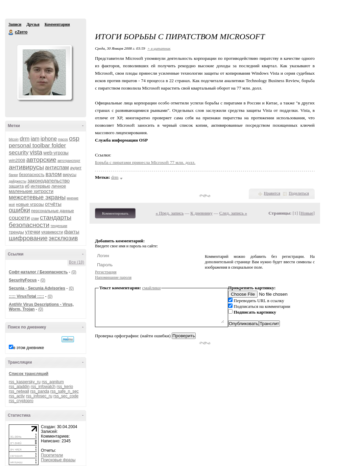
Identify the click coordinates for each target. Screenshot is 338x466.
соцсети (19, 218)
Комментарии (57, 24)
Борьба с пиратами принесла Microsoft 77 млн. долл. (145, 162)
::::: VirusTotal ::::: (26, 296)
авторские (41, 159)
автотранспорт (68, 161)
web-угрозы (55, 152)
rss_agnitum (53, 381)
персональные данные (52, 211)
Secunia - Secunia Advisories (37, 288)
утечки (32, 232)
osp (74, 138)
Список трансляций (28, 373)
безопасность (31, 174)
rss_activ (17, 396)
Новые (306, 213)
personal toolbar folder (37, 145)
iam (35, 139)
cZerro (11, 32)
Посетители (52, 455)
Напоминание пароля (113, 277)
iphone (49, 139)
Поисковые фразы (58, 460)
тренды (16, 232)
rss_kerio (64, 386)
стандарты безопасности (40, 221)
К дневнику (201, 213)
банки (13, 175)
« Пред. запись (170, 213)
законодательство (48, 180)
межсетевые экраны (37, 197)
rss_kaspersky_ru (25, 381)
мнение (73, 198)
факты (71, 232)
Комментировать (115, 213)
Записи (14, 24)
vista (36, 152)
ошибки (19, 210)
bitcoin (14, 139)
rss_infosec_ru (39, 396)
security (19, 152)
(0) (73, 272)
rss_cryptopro (21, 400)
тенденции (58, 226)
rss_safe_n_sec (64, 391)
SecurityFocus (23, 280)
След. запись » (233, 213)
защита (16, 186)
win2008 (17, 160)
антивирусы (26, 167)
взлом (54, 174)
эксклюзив (63, 238)
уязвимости (52, 232)
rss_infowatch (43, 386)
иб (27, 186)
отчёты (53, 204)
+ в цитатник (158, 48)
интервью (40, 186)
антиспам (57, 167)
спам (35, 218)
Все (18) (76, 262)
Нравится (272, 193)
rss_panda (39, 391)
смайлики (151, 287)
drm (24, 139)
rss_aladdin (19, 386)
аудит (75, 167)
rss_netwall (19, 391)
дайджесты (17, 181)
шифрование (28, 238)
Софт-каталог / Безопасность (38, 272)
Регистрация (106, 272)
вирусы (69, 174)
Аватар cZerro (44, 72)
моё (12, 204)
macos (63, 139)
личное (58, 186)
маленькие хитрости (31, 191)
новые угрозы (30, 204)
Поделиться (299, 193)
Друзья (32, 24)
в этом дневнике (28, 347)
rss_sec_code (65, 396)
